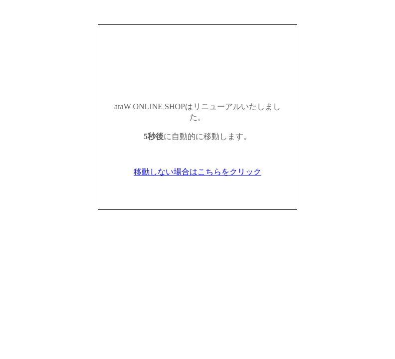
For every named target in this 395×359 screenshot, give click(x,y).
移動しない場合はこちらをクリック (197, 172)
